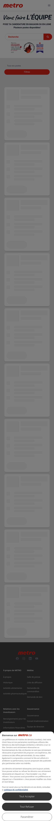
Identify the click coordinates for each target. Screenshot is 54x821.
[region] (27, 776)
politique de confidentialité (16, 790)
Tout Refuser (27, 806)
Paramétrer (27, 816)
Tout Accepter (27, 796)
